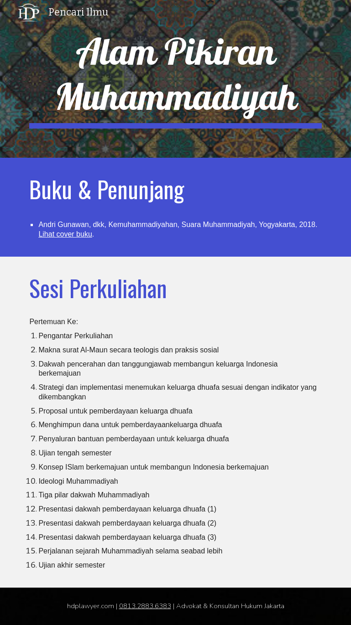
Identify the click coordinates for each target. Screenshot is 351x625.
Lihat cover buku (65, 234)
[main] (175, 79)
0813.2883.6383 (145, 605)
